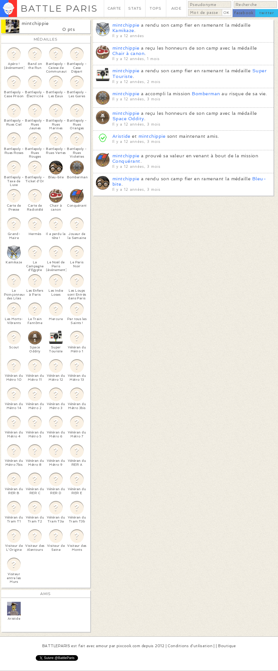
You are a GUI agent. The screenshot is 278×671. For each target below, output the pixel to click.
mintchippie (35, 23)
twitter (266, 13)
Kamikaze (123, 30)
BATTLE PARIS (59, 8)
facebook (244, 13)
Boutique (227, 646)
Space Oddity (128, 118)
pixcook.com (128, 646)
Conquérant (126, 161)
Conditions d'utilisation (190, 646)
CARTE (114, 8)
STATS (135, 8)
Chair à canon (128, 53)
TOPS (155, 8)
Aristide (121, 136)
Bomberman (206, 93)
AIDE (176, 8)
